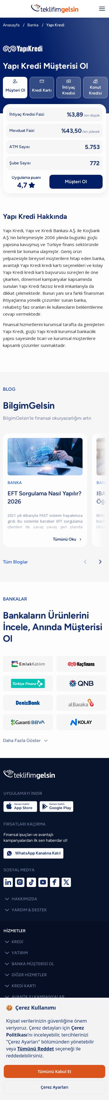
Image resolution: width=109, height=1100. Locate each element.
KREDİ (13, 942)
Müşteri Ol (76, 181)
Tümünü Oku (68, 539)
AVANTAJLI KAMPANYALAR (34, 997)
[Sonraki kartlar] (100, 562)
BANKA (15, 482)
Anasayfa (11, 25)
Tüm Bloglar (15, 562)
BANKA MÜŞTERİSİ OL (28, 964)
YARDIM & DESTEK (25, 910)
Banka (32, 25)
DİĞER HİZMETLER (25, 975)
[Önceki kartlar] (85, 562)
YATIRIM (15, 953)
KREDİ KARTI (19, 986)
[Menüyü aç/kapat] (102, 8)
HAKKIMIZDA (20, 899)
